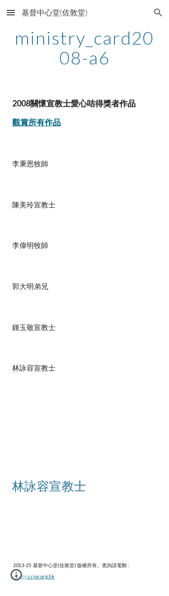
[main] (85, 47)
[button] (11, 12)
